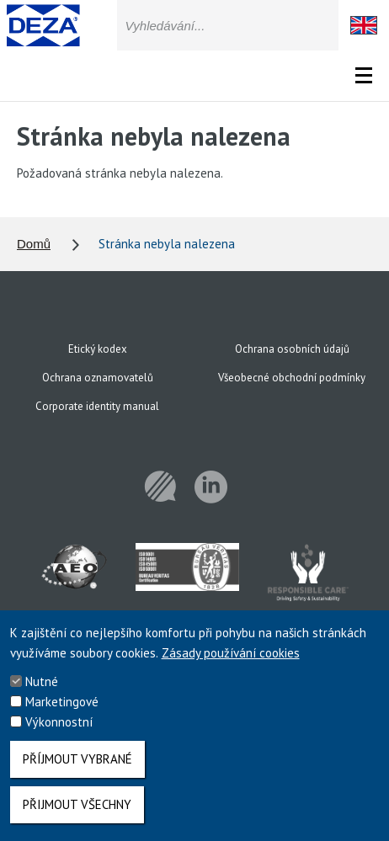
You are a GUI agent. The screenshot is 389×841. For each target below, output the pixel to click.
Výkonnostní (59, 733)
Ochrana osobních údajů (292, 349)
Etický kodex (97, 349)
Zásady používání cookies (231, 664)
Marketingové (62, 713)
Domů (34, 244)
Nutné (41, 692)
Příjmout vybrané (77, 770)
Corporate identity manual (97, 406)
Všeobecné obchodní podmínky (291, 377)
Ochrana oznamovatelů (97, 377)
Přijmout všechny (77, 815)
